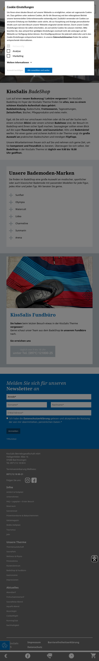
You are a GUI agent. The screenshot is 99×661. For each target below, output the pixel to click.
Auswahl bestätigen (15, 70)
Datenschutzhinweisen (63, 37)
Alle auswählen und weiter (38, 70)
